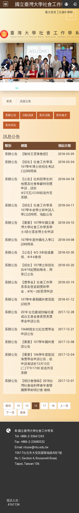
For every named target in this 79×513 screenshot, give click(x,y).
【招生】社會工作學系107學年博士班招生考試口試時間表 (37, 166)
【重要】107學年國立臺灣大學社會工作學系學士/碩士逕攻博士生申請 (37, 227)
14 (18, 405)
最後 (22, 412)
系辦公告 (10, 115)
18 (52, 405)
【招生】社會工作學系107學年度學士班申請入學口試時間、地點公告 (37, 209)
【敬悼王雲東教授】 (35, 154)
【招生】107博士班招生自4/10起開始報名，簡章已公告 (37, 269)
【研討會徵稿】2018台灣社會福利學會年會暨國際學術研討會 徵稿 (37, 385)
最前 (8, 405)
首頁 (9, 101)
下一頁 (10, 412)
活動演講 (27, 115)
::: (43, 11)
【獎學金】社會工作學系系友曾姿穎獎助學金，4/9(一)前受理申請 (37, 286)
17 (44, 405)
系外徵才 (61, 115)
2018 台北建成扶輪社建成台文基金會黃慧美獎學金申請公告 (37, 316)
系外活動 (44, 115)
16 (35, 405)
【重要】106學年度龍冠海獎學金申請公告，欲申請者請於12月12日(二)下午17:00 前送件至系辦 (37, 364)
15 (26, 405)
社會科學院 (66, 12)
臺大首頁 (50, 12)
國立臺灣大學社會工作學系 (43, 4)
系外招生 (10, 125)
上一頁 (64, 405)
